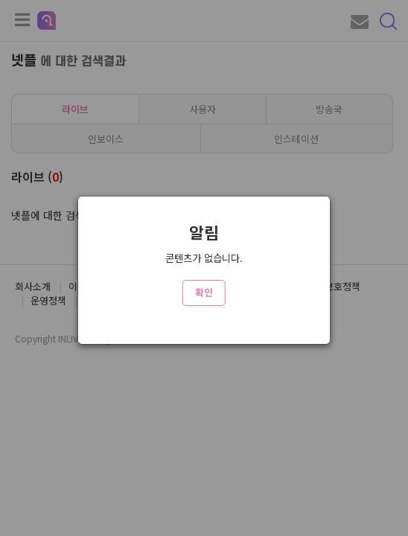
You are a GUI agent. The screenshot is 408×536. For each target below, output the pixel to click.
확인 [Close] (204, 292)
